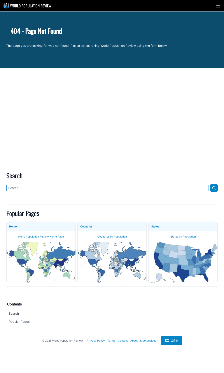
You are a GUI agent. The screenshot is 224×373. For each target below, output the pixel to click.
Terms (111, 340)
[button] (218, 5)
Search (14, 313)
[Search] (107, 188)
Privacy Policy (96, 340)
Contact (123, 340)
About (134, 340)
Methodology (148, 340)
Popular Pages (19, 321)
